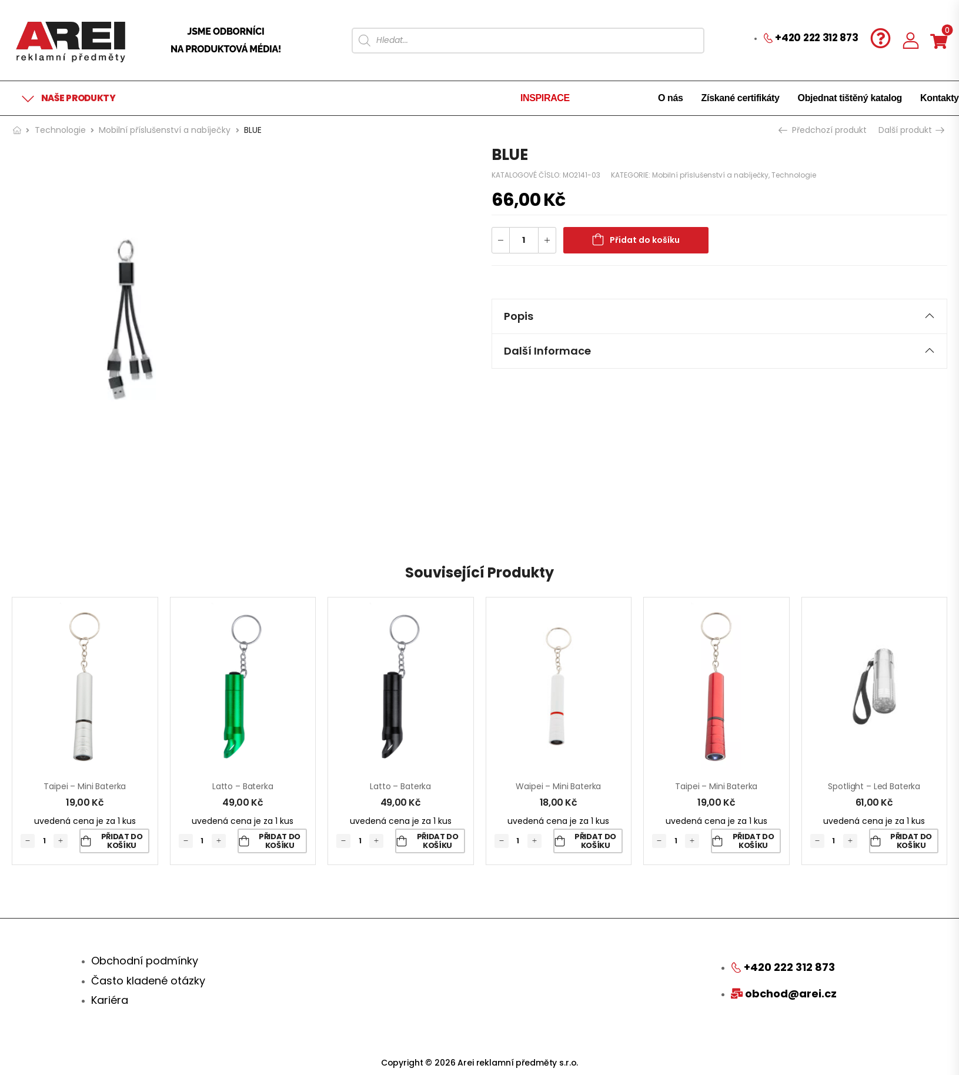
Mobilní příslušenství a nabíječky (164, 130)
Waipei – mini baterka (558, 786)
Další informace (719, 350)
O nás (670, 98)
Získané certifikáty (740, 98)
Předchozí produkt (824, 130)
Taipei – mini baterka (85, 786)
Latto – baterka (242, 786)
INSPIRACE (545, 98)
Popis (719, 316)
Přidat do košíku (645, 240)
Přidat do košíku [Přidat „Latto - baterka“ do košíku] (279, 841)
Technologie (60, 130)
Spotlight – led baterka (874, 786)
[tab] (719, 316)
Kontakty (939, 98)
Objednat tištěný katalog (850, 98)
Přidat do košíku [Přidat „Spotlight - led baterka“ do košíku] (911, 841)
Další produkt (910, 130)
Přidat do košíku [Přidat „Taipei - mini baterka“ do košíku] (122, 841)
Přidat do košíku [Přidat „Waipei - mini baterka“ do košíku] (595, 841)
